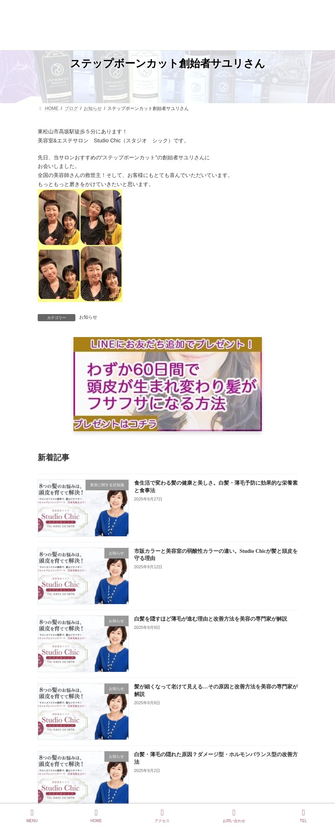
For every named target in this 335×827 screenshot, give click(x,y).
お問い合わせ (234, 816)
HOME (96, 816)
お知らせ (88, 317)
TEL (303, 816)
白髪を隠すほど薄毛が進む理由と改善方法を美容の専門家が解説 (210, 619)
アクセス (162, 816)
